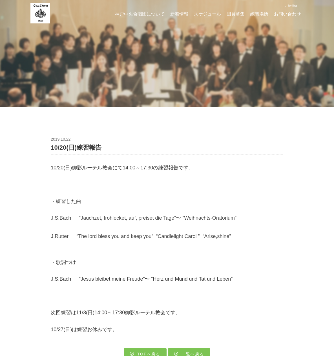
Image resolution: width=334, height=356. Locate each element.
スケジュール (207, 14)
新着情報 (179, 14)
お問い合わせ (287, 14)
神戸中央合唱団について (140, 14)
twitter (292, 6)
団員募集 (236, 14)
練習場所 (259, 14)
